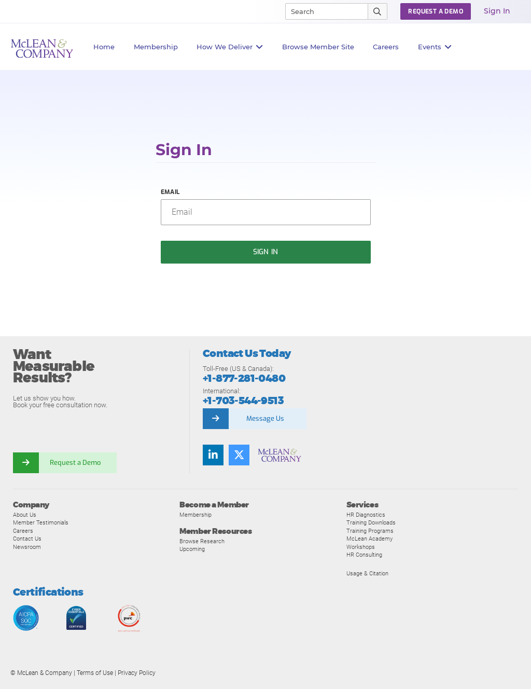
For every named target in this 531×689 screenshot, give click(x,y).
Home (104, 47)
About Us (24, 514)
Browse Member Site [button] (318, 47)
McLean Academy (369, 538)
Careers (23, 530)
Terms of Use (95, 673)
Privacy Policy (137, 673)
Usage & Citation (367, 573)
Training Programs (370, 530)
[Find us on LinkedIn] (213, 455)
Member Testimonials (40, 522)
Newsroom (27, 546)
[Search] (322, 11)
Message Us (265, 418)
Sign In (497, 11)
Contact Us (27, 538)
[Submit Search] (377, 11)
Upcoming (192, 549)
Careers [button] (386, 47)
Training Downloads (371, 522)
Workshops (360, 546)
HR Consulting (364, 554)
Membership (156, 47)
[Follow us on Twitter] (239, 455)
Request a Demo (75, 462)
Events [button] (435, 47)
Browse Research (202, 541)
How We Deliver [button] (230, 47)
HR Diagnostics (365, 514)
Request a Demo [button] (435, 11)
